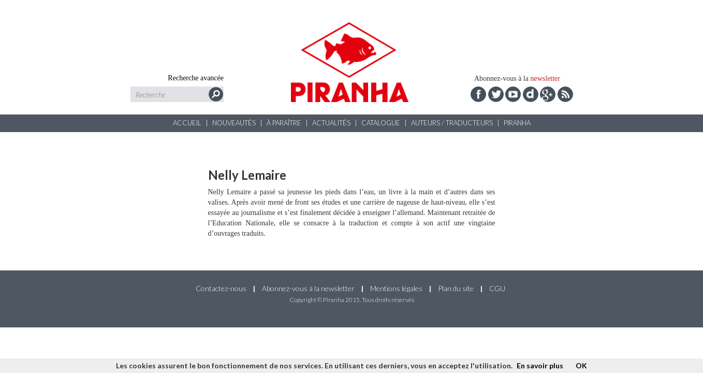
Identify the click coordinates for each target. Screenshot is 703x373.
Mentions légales (396, 288)
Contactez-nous (221, 288)
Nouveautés (234, 123)
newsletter (545, 78)
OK (581, 365)
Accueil (187, 123)
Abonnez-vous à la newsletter (308, 288)
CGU (497, 288)
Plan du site (456, 288)
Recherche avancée (196, 78)
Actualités (331, 123)
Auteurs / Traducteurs (452, 123)
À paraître (284, 123)
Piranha (517, 123)
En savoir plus (540, 365)
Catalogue (380, 123)
